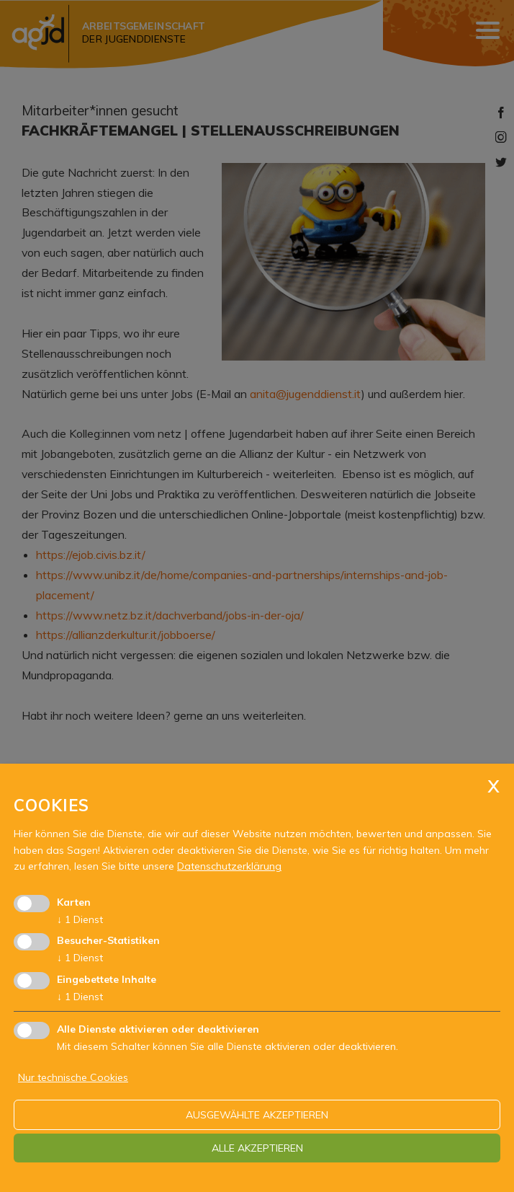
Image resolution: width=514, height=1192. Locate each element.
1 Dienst (80, 919)
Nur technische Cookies (73, 1077)
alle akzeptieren (257, 1148)
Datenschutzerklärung (229, 866)
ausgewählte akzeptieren (257, 1114)
